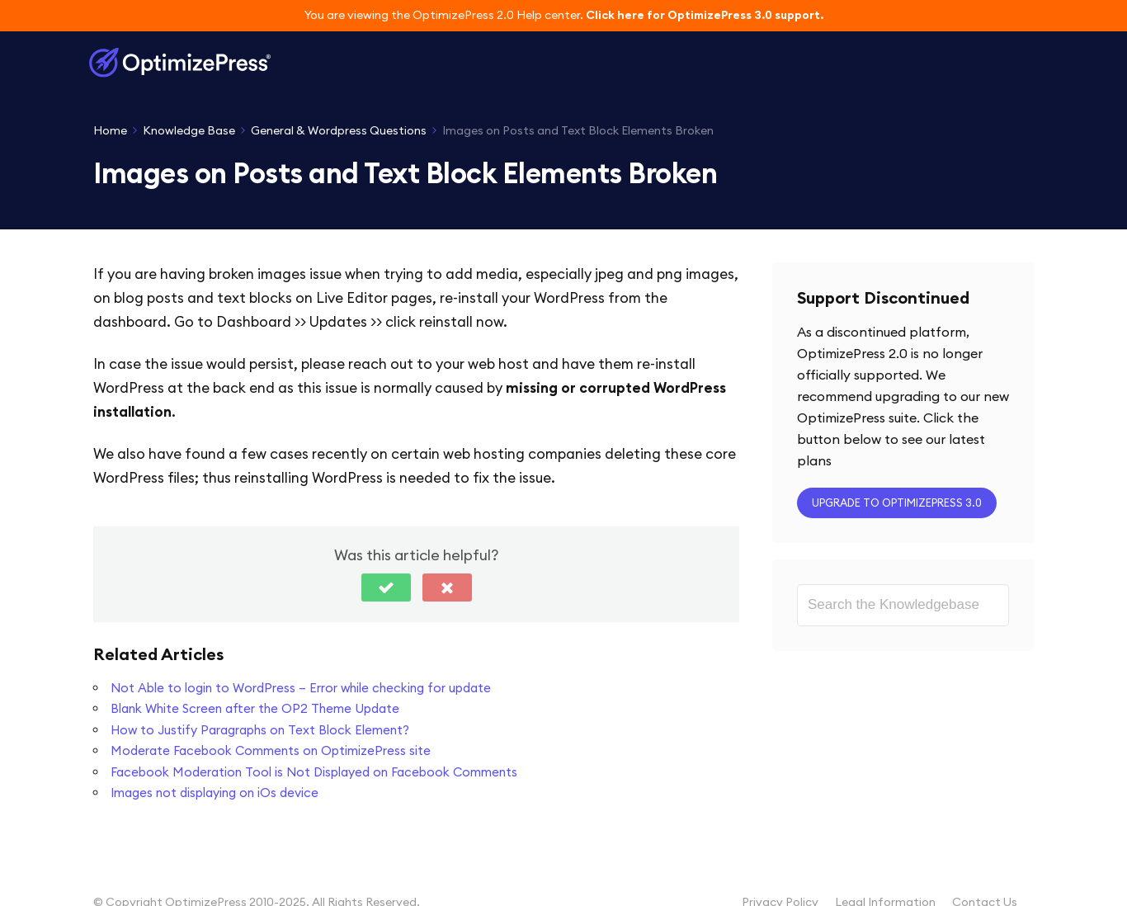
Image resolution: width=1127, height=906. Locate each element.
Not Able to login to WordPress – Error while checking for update (301, 688)
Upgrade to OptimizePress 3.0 (897, 502)
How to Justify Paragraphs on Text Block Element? (260, 730)
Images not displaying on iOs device (214, 792)
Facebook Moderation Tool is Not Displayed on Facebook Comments (314, 772)
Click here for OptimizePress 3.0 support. (704, 14)
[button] (386, 587)
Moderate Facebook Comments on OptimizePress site (271, 750)
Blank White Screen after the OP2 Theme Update (255, 708)
